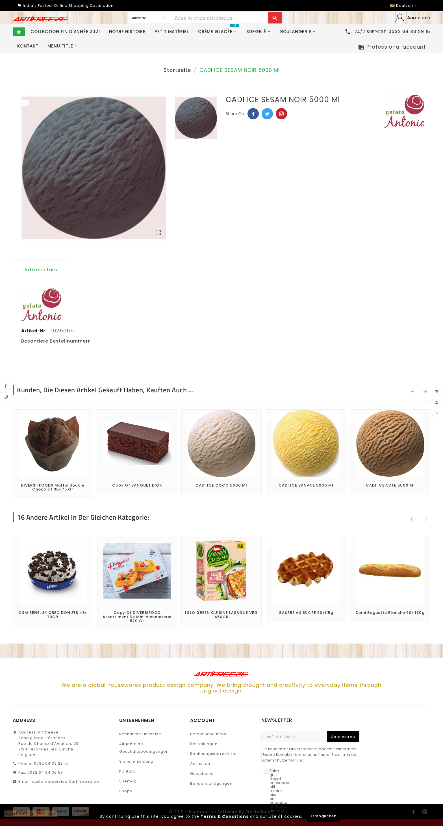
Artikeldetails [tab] (40, 269)
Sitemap (128, 781)
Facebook (253, 113)
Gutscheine (202, 773)
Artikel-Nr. (34, 331)
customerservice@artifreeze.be (65, 781)
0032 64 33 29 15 (51, 763)
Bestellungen (204, 744)
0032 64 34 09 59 (45, 772)
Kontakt (127, 771)
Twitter (267, 113)
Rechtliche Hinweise (140, 734)
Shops (125, 791)
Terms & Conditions (225, 816)
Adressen (200, 763)
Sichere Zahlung (136, 761)
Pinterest (281, 113)
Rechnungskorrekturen (214, 753)
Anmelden (418, 17)
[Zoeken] (219, 17)
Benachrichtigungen (211, 783)
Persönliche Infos (208, 734)
